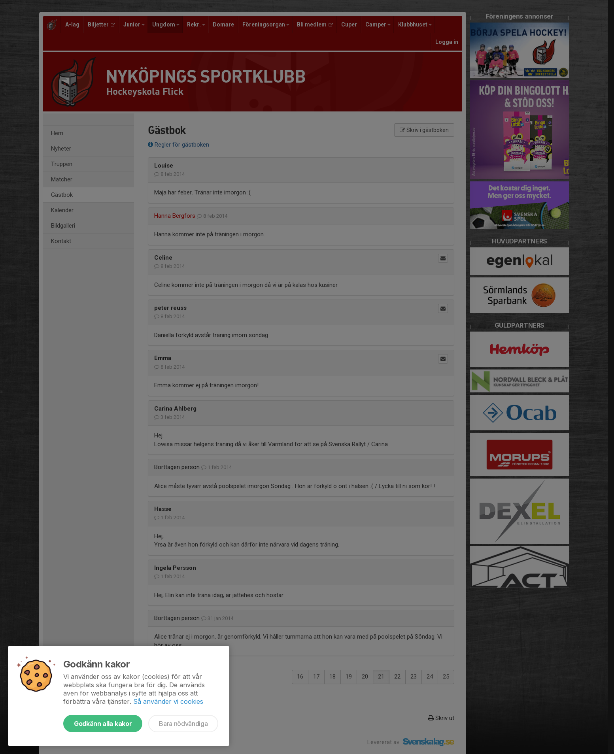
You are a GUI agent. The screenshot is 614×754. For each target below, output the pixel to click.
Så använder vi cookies (168, 701)
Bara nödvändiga (183, 724)
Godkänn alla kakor (103, 724)
